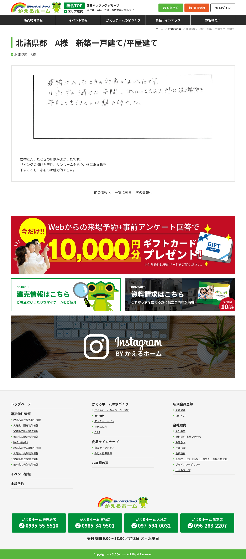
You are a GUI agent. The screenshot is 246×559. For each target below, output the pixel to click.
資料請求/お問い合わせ (188, 436)
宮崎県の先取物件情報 (25, 459)
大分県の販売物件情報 (25, 425)
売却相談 (180, 447)
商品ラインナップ (168, 20)
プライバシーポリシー (188, 464)
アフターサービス (104, 421)
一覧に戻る (123, 192)
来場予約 (170, 8)
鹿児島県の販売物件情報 (27, 419)
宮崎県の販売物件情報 (25, 431)
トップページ (21, 404)
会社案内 (179, 425)
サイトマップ (183, 470)
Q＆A (97, 432)
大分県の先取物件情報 (25, 453)
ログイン (222, 8)
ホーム (160, 29)
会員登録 (197, 8)
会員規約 (180, 453)
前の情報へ (102, 192)
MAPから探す (20, 442)
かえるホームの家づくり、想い (111, 410)
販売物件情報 (33, 20)
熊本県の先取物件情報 (25, 464)
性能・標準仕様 (103, 453)
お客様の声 (213, 20)
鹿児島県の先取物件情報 (27, 447)
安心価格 (99, 415)
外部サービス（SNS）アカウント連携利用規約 (201, 459)
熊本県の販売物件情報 (25, 436)
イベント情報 (78, 20)
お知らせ (180, 442)
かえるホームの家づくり (123, 20)
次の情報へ (144, 192)
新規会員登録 (183, 404)
